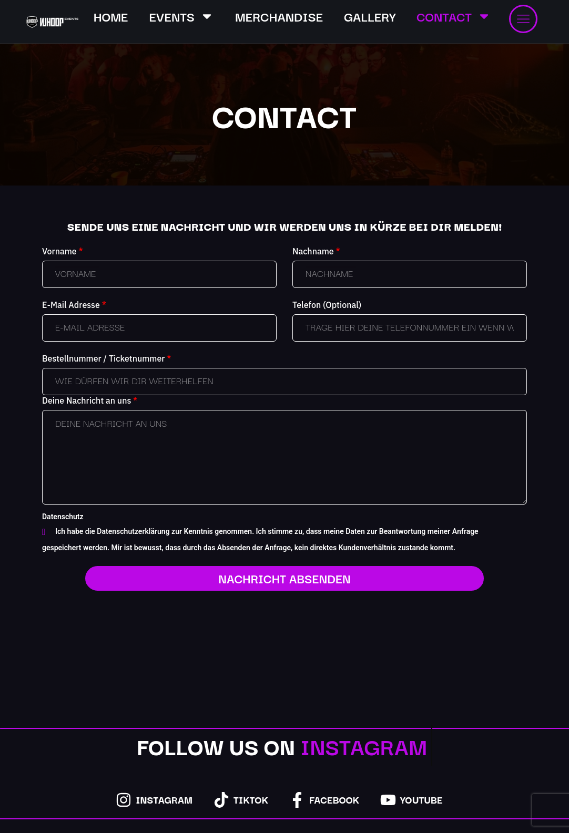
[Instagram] (123, 800)
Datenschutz (63, 516)
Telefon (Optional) (326, 305)
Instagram (164, 799)
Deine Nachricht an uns (89, 400)
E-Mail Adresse (74, 305)
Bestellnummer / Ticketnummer (106, 358)
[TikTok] (221, 800)
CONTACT (453, 16)
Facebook (334, 799)
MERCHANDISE (279, 16)
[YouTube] (388, 800)
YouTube (421, 799)
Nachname (316, 251)
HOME (111, 16)
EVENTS (181, 16)
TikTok (250, 799)
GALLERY (369, 16)
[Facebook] (297, 800)
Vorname (62, 251)
